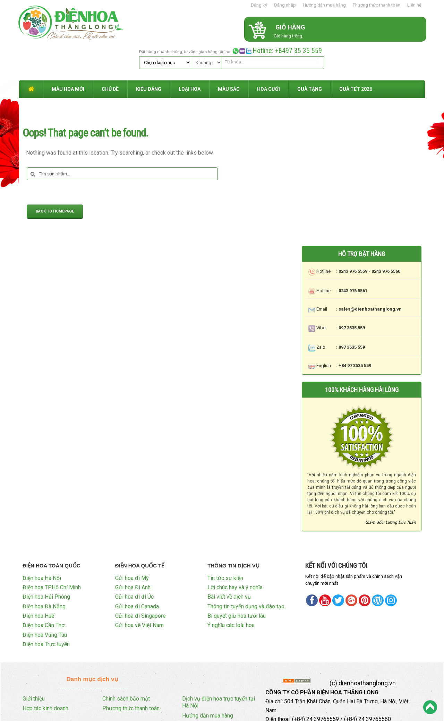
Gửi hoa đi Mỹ (132, 541)
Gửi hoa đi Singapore (140, 579)
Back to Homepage (55, 175)
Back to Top (430, 707)
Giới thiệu (34, 661)
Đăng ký (259, 5)
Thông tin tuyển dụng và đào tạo (245, 569)
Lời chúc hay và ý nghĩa (235, 550)
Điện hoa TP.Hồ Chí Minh (52, 550)
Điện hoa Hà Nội (42, 541)
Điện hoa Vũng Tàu (45, 597)
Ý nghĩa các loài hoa (231, 588)
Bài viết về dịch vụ (229, 560)
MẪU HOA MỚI (68, 52)
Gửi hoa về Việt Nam (139, 588)
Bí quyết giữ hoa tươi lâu (236, 579)
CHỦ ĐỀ (110, 52)
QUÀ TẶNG (309, 52)
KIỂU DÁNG (148, 52)
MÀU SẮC (229, 52)
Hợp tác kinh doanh (45, 671)
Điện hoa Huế (38, 579)
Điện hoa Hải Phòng (46, 560)
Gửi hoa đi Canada (137, 569)
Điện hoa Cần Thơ (44, 588)
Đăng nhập (285, 5)
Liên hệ (414, 5)
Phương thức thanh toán (376, 5)
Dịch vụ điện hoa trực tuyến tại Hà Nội (218, 665)
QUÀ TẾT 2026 (355, 52)
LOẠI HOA (189, 52)
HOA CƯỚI (268, 52)
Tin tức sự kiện (225, 541)
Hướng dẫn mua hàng (324, 5)
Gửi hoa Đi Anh (133, 550)
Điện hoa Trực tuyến (46, 607)
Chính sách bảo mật (126, 661)
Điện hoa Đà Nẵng (44, 569)
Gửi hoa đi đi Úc (134, 560)
